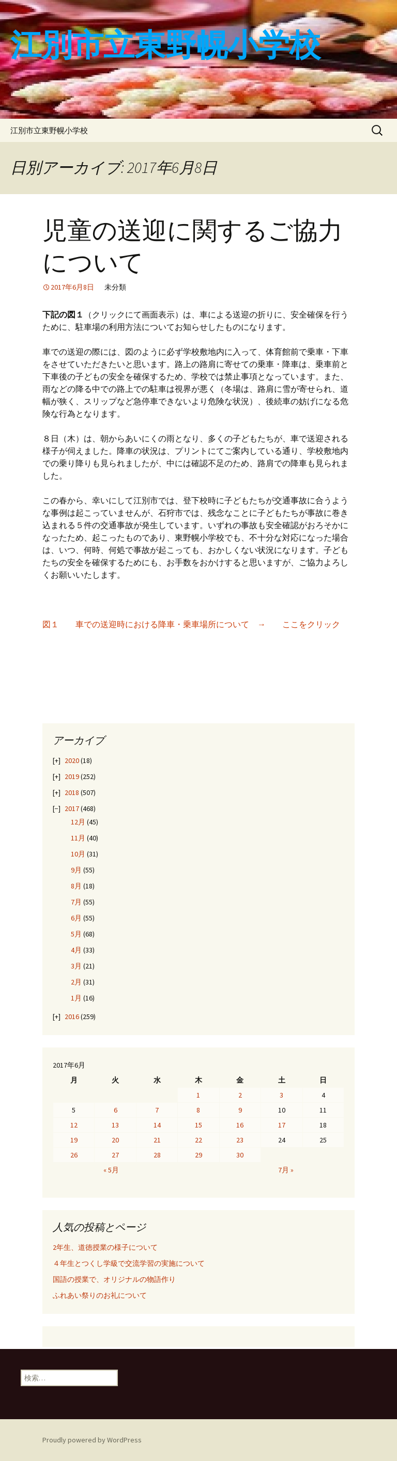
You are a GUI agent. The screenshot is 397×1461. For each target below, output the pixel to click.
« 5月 (111, 1169)
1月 (76, 998)
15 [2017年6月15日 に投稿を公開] (198, 1125)
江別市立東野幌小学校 (49, 130)
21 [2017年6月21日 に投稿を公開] (157, 1140)
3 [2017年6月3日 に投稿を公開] (281, 1095)
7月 (76, 902)
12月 (78, 822)
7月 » (286, 1169)
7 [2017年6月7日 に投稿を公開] (157, 1110)
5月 (76, 934)
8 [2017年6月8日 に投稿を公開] (198, 1110)
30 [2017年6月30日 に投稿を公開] (239, 1155)
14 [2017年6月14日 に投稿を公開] (157, 1125)
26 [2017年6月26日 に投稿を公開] (74, 1155)
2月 (76, 982)
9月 (76, 870)
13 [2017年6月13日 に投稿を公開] (115, 1125)
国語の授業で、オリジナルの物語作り (114, 1279)
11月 (78, 838)
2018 (72, 792)
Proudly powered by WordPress (92, 1439)
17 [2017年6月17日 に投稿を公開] (281, 1125)
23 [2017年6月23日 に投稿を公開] (239, 1140)
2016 (72, 1016)
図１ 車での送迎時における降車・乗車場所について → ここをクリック (191, 624)
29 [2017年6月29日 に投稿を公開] (198, 1155)
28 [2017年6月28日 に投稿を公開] (157, 1155)
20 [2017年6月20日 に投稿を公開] (115, 1140)
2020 (72, 760)
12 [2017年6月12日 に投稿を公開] (74, 1125)
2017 (72, 808)
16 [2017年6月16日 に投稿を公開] (239, 1125)
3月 (76, 966)
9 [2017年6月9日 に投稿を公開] (240, 1110)
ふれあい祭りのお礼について (100, 1295)
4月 (76, 950)
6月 (76, 918)
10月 (78, 854)
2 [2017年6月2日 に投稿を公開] (240, 1095)
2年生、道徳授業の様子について (105, 1247)
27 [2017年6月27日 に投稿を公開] (115, 1155)
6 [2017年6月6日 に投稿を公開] (115, 1110)
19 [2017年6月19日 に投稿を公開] (74, 1140)
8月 (76, 886)
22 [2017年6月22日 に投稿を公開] (198, 1140)
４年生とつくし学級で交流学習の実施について (129, 1263)
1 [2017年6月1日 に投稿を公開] (198, 1095)
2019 (72, 776)
